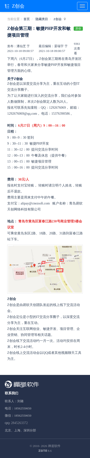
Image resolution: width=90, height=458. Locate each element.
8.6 (45, 451)
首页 (27, 19)
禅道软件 (54, 446)
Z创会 (58, 19)
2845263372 (19, 423)
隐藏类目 (42, 19)
